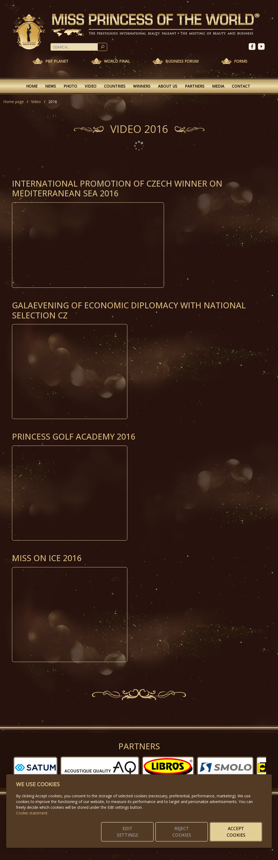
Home (31, 86)
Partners (194, 86)
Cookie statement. (32, 813)
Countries (114, 86)
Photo (70, 86)
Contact (241, 86)
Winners (141, 86)
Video (90, 86)
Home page (13, 101)
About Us (167, 86)
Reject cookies (181, 832)
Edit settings (127, 832)
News (50, 86)
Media (218, 86)
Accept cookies (236, 832)
